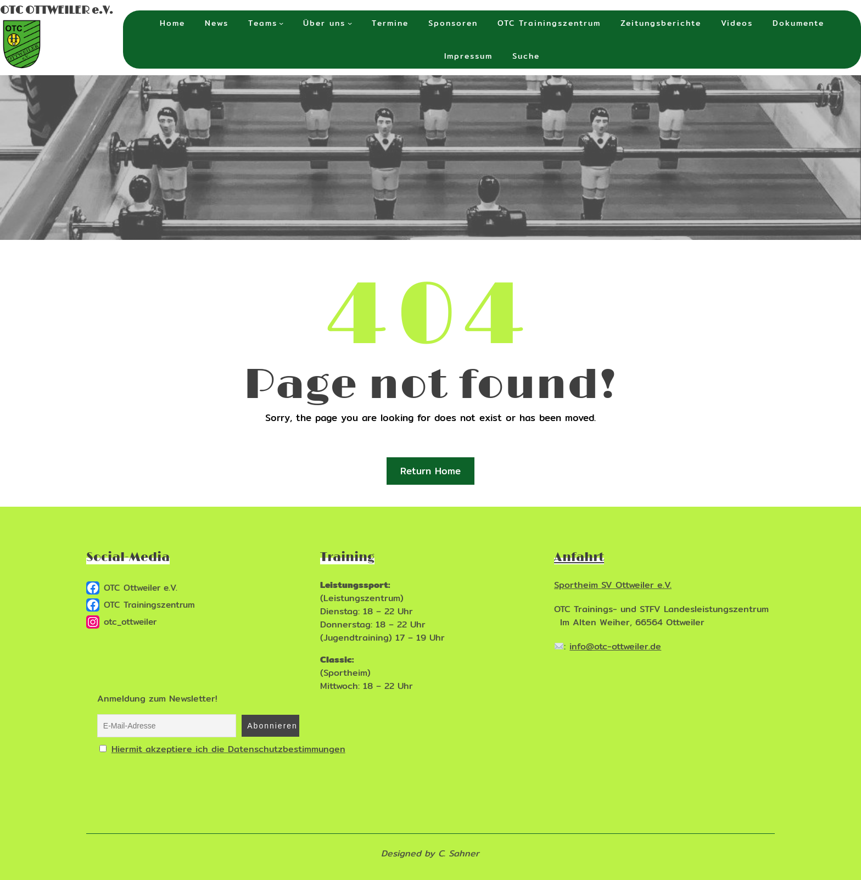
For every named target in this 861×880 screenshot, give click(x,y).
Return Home (430, 470)
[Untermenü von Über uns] (350, 23)
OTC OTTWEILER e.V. (56, 10)
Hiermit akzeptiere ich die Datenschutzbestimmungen (228, 749)
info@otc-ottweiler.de (615, 646)
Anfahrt (579, 557)
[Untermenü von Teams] (281, 23)
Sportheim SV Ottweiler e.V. (613, 585)
